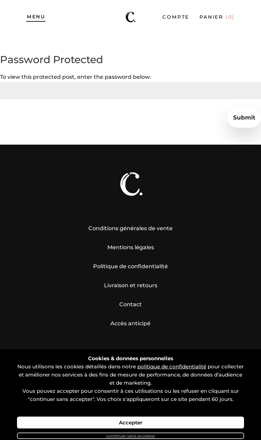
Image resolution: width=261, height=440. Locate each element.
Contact (130, 304)
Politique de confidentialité (130, 266)
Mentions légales (130, 247)
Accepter (130, 422)
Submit (244, 117)
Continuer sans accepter (130, 435)
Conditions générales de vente (130, 228)
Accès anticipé (130, 323)
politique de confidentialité (171, 366)
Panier (217, 17)
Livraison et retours (130, 285)
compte (175, 17)
